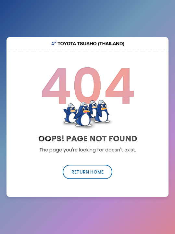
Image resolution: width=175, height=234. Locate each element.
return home (87, 172)
